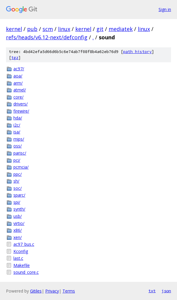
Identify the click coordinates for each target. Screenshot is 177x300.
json (166, 290)
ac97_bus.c (23, 244)
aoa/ (17, 76)
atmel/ (19, 90)
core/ (18, 97)
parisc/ (19, 153)
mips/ (18, 139)
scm (48, 28)
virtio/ (18, 223)
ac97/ (18, 68)
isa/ (16, 132)
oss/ (17, 146)
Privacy (52, 291)
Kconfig (20, 251)
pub (32, 28)
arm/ (18, 83)
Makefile (21, 265)
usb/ (17, 216)
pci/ (16, 160)
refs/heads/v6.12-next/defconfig (46, 37)
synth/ (19, 209)
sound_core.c (26, 272)
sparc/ (19, 195)
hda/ (17, 118)
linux (64, 28)
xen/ (17, 237)
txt (152, 290)
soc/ (17, 188)
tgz (14, 57)
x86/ (17, 230)
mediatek (121, 28)
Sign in (165, 9)
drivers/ (20, 104)
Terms (68, 291)
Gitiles (36, 291)
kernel (14, 28)
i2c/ (16, 125)
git (100, 28)
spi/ (16, 202)
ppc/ (17, 174)
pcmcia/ (21, 167)
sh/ (16, 181)
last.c (18, 258)
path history (137, 51)
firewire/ (21, 111)
